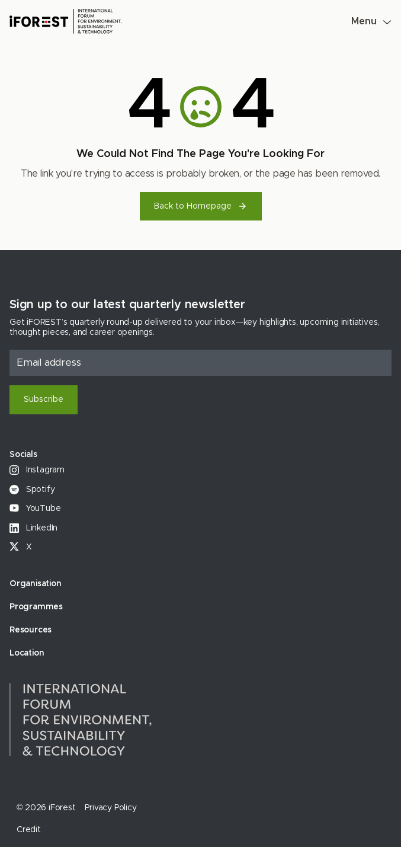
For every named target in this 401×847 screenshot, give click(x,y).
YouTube (34, 508)
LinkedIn (33, 528)
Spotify (31, 489)
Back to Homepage (201, 206)
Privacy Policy (110, 808)
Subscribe (43, 399)
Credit (29, 830)
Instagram (37, 470)
